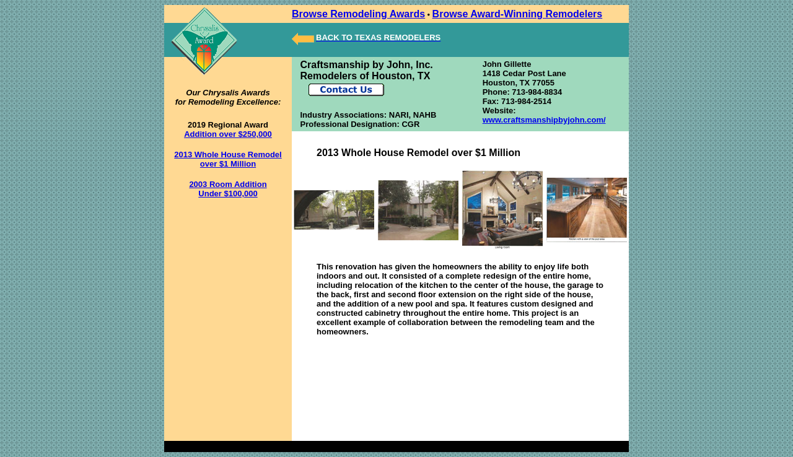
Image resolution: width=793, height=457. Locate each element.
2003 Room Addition (227, 184)
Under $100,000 (227, 193)
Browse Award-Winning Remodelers (517, 14)
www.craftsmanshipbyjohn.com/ (544, 119)
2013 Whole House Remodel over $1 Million (227, 159)
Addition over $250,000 (228, 134)
